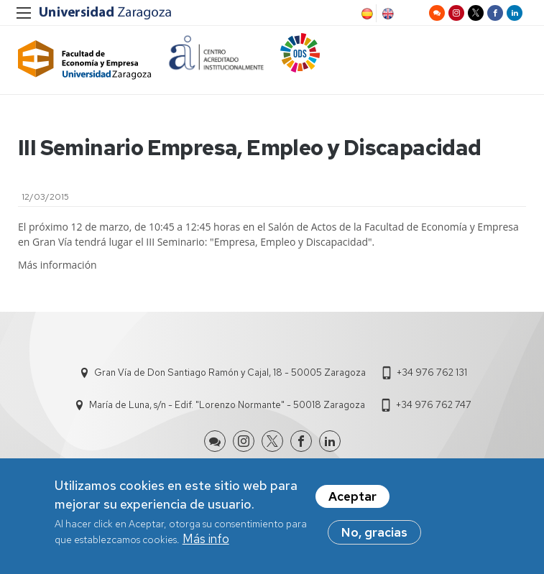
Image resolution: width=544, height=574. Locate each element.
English (387, 14)
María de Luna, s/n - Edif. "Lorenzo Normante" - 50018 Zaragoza (227, 405)
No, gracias (374, 537)
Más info (206, 543)
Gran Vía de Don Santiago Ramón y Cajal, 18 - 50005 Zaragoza (230, 372)
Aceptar (352, 501)
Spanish (366, 14)
